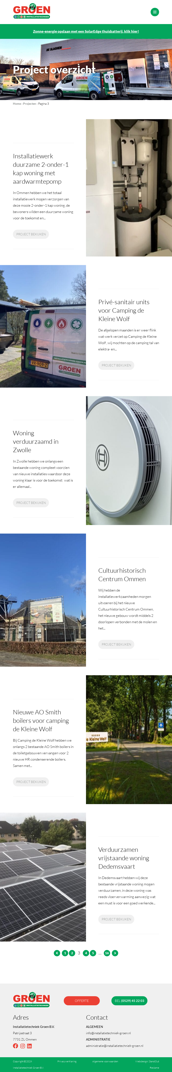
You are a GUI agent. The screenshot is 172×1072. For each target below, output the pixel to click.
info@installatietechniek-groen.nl (108, 1033)
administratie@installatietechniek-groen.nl (114, 1046)
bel (129, 1001)
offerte (82, 1001)
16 (107, 953)
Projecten (29, 103)
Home (17, 103)
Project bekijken (31, 234)
